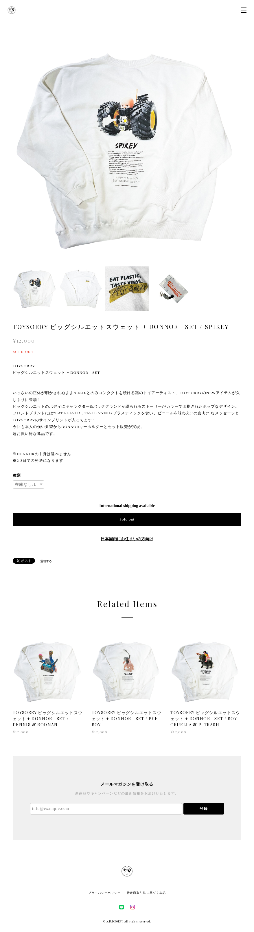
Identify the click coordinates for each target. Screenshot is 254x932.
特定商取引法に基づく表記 (146, 892)
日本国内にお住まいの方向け (127, 539)
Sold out (127, 519)
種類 (17, 475)
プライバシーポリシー (104, 892)
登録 (204, 808)
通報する (46, 561)
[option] (127, 147)
